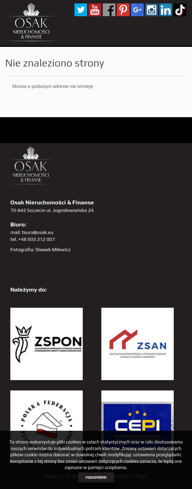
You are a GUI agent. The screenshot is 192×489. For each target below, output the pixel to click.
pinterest (123, 9)
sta (151, 9)
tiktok (179, 9)
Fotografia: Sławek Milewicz (40, 249)
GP (137, 9)
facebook (109, 9)
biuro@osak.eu (37, 232)
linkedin (165, 9)
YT (95, 9)
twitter (80, 9)
